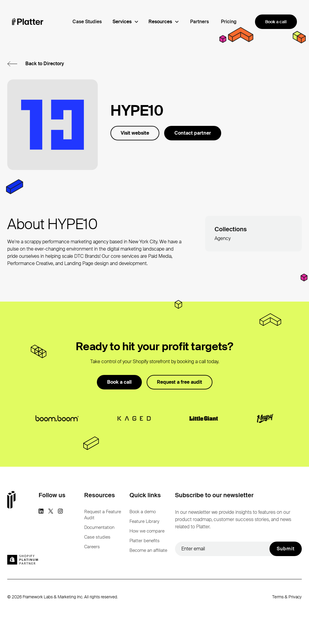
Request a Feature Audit (102, 515)
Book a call (276, 21)
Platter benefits (144, 541)
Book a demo (142, 512)
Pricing (229, 21)
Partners (199, 21)
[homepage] (27, 21)
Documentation (99, 527)
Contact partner (192, 133)
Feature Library (144, 521)
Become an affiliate (148, 550)
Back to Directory (44, 63)
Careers (92, 547)
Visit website (135, 133)
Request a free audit (179, 382)
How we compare (146, 531)
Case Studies (87, 21)
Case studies (97, 537)
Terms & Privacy (287, 597)
